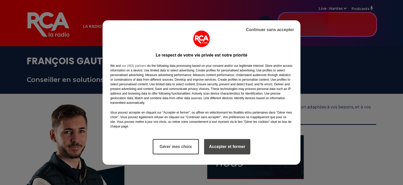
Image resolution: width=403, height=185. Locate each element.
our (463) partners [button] (134, 66)
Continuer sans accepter (270, 29)
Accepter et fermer (227, 146)
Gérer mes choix (176, 146)
